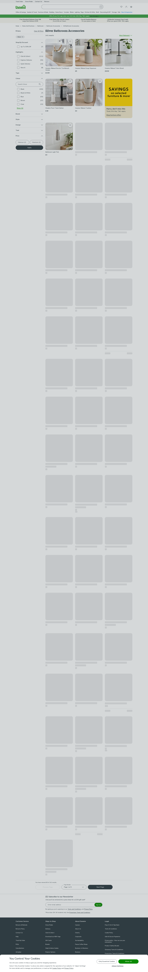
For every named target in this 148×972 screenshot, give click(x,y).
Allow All (128, 961)
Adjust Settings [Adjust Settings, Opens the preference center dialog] (117, 966)
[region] (74, 963)
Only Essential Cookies (107, 961)
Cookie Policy (56, 968)
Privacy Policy (68, 968)
